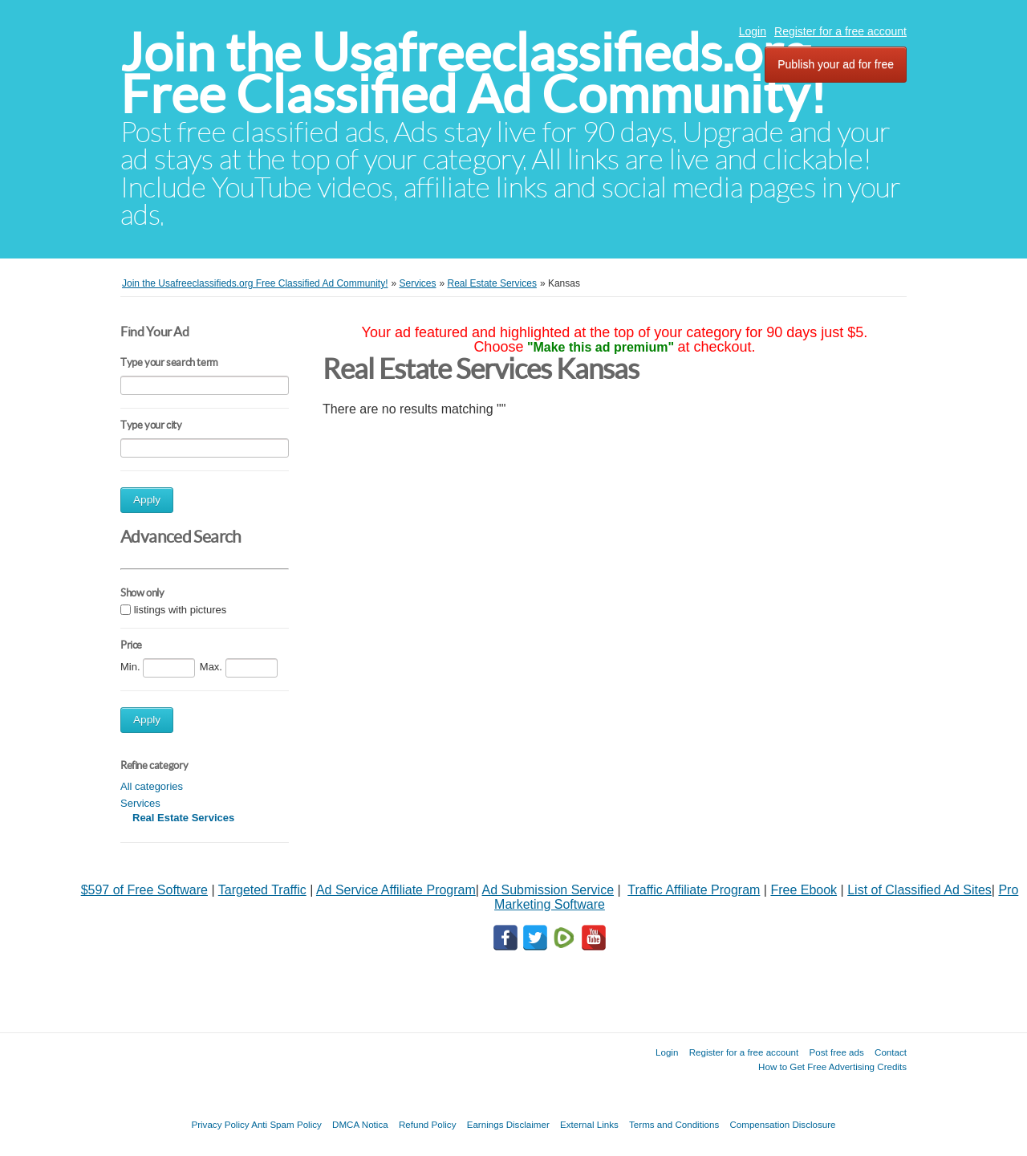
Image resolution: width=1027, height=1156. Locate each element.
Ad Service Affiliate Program (396, 890)
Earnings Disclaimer (508, 1124)
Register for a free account (840, 31)
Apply (146, 500)
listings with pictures (180, 610)
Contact (891, 1052)
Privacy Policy (220, 1124)
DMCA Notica (360, 1124)
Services (140, 803)
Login (752, 31)
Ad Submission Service (548, 890)
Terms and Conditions (674, 1124)
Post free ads (836, 1052)
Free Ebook (803, 890)
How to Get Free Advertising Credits (832, 1066)
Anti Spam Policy (286, 1124)
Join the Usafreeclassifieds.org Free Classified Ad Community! (473, 73)
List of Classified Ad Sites (919, 890)
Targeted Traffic (262, 890)
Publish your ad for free (835, 64)
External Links (589, 1124)
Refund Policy (428, 1124)
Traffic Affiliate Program (693, 890)
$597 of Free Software (144, 890)
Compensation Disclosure (782, 1124)
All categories (151, 786)
